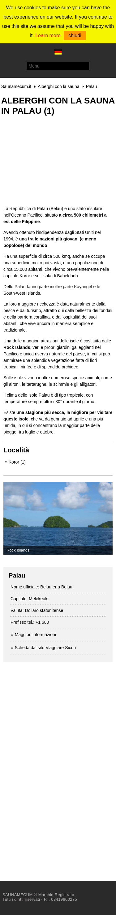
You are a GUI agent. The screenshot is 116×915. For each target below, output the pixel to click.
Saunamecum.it (16, 86)
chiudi (74, 35)
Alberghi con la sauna (58, 86)
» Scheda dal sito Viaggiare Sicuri (43, 647)
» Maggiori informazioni (33, 634)
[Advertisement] (49, 163)
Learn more (48, 35)
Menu (34, 66)
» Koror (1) (15, 462)
